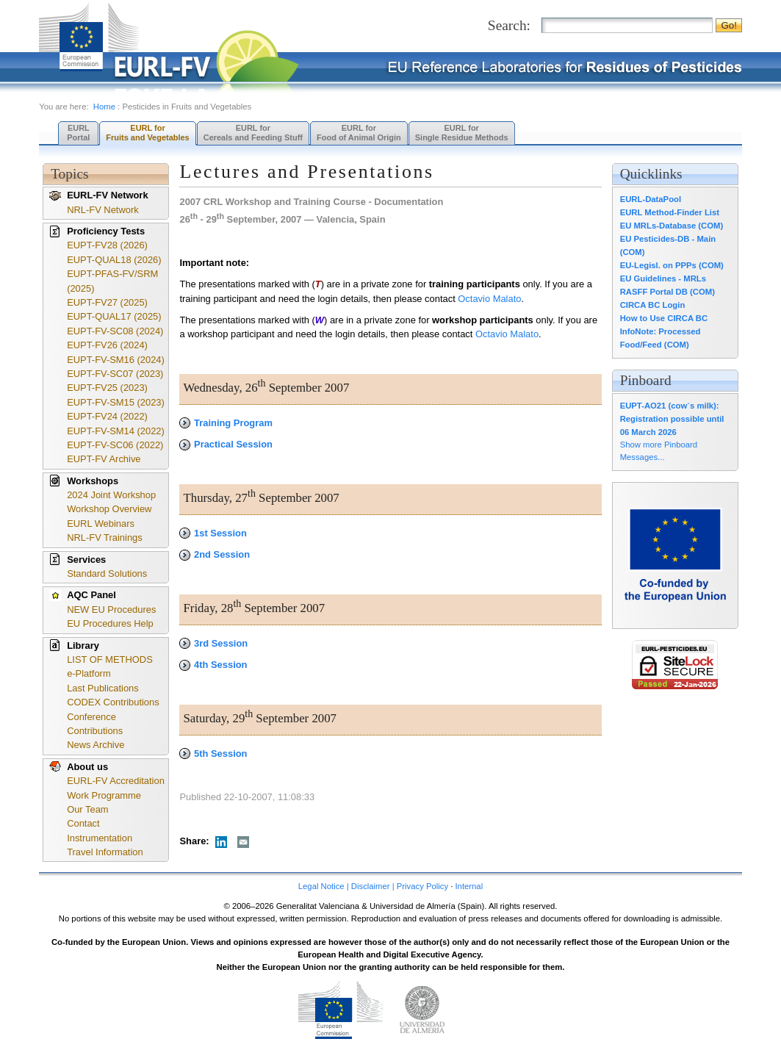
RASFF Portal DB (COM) (667, 291)
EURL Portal (78, 132)
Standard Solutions (107, 573)
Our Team (87, 809)
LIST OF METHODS (110, 659)
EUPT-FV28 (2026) (107, 245)
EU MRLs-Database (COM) (672, 225)
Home (104, 106)
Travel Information (105, 851)
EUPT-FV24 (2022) (107, 416)
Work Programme (104, 795)
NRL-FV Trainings (105, 537)
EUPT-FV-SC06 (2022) (115, 444)
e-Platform (89, 673)
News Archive (95, 744)
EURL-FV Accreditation (116, 780)
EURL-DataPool (650, 199)
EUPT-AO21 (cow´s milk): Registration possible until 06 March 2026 (672, 418)
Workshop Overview (109, 508)
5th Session (213, 753)
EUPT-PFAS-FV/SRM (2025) (112, 280)
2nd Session (214, 554)
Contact (83, 823)
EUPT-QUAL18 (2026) (114, 259)
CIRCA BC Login (652, 305)
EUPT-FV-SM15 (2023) (116, 402)
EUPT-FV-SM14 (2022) (116, 430)
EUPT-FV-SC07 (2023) (115, 373)
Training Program (225, 422)
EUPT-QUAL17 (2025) (114, 316)
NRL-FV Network (103, 209)
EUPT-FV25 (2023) (107, 387)
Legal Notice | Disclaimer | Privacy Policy (373, 886)
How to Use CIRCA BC (664, 318)
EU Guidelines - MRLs (663, 278)
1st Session (212, 533)
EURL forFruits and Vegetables (147, 132)
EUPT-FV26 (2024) (107, 344)
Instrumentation (99, 838)
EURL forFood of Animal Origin (359, 132)
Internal (469, 886)
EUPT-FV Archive (103, 458)
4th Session (213, 664)
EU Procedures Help (110, 623)
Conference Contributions (95, 723)
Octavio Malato (489, 298)
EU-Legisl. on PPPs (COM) (672, 265)
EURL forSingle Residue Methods (461, 132)
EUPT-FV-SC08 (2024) (115, 331)
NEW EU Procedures (111, 609)
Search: (509, 25)
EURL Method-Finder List (669, 212)
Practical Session (225, 444)
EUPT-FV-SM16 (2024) (116, 359)
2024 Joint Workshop (111, 494)
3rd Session (213, 643)
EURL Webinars (100, 523)
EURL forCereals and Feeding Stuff (253, 132)
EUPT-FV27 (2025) (107, 302)
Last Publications (103, 688)
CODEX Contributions (113, 702)
